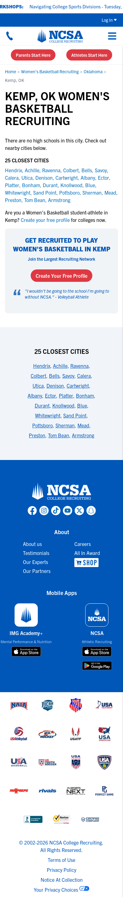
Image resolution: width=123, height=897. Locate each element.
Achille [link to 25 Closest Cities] (60, 366)
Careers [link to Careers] (82, 544)
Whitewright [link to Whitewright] (17, 192)
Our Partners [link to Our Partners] (37, 571)
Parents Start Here (33, 55)
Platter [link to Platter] (12, 185)
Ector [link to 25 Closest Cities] (50, 395)
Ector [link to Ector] (103, 177)
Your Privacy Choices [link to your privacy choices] (56, 889)
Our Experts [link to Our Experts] (35, 562)
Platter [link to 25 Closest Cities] (66, 395)
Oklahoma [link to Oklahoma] (93, 71)
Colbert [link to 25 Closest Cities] (38, 375)
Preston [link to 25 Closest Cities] (37, 435)
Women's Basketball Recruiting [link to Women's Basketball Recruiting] (50, 71)
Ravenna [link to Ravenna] (51, 170)
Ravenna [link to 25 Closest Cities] (79, 366)
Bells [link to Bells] (86, 170)
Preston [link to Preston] (13, 200)
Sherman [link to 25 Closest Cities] (65, 425)
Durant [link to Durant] (50, 185)
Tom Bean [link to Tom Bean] (34, 200)
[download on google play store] (97, 665)
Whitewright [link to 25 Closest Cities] (47, 415)
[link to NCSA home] (62, 491)
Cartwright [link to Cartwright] (66, 177)
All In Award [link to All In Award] (87, 553)
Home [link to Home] (10, 71)
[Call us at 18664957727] (9, 35)
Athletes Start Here (89, 55)
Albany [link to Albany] (88, 177)
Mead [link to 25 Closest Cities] (83, 425)
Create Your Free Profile (61, 276)
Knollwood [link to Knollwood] (71, 185)
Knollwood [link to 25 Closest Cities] (63, 405)
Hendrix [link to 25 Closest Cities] (41, 366)
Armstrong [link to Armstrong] (59, 200)
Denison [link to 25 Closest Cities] (55, 385)
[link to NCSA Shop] (87, 562)
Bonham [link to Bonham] (31, 185)
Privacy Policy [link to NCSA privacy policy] (61, 870)
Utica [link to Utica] (27, 177)
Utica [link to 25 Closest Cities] (38, 385)
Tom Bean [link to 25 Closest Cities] (58, 435)
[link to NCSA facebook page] (32, 510)
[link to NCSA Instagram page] (44, 510)
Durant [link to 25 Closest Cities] (42, 405)
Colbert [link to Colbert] (71, 170)
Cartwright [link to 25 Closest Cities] (78, 385)
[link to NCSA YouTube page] (67, 510)
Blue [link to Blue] (90, 185)
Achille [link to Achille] (32, 170)
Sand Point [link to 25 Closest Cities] (74, 415)
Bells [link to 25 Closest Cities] (54, 375)
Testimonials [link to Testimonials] (36, 553)
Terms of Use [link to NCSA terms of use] (61, 860)
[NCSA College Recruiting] (60, 36)
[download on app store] (26, 651)
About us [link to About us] (32, 544)
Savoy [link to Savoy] (101, 170)
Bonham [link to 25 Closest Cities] (85, 395)
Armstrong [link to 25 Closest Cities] (83, 435)
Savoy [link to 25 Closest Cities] (68, 375)
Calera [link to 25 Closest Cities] (84, 375)
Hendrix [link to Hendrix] (13, 170)
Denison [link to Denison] (44, 177)
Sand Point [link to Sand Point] (44, 192)
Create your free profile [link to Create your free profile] (45, 220)
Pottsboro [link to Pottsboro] (69, 192)
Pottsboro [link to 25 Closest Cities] (42, 425)
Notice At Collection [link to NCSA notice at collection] (62, 880)
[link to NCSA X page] (79, 510)
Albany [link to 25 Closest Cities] (35, 395)
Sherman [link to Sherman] (92, 192)
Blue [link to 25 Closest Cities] (82, 405)
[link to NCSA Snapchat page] (91, 510)
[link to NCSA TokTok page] (55, 510)
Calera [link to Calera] (12, 177)
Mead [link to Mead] (110, 192)
